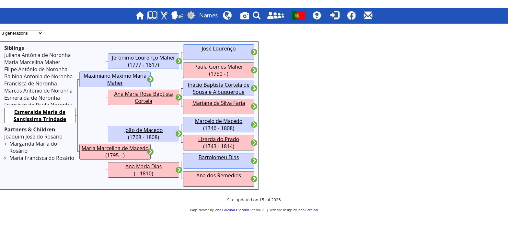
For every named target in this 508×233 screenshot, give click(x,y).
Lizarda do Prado (218, 139)
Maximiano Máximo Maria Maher (115, 79)
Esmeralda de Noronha (32, 97)
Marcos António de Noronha (38, 90)
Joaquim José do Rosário (33, 136)
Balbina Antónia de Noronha (38, 76)
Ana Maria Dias (143, 166)
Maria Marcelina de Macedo (115, 148)
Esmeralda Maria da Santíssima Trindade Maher (40, 119)
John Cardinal (308, 210)
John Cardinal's (225, 210)
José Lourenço (219, 48)
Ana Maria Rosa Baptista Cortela (143, 97)
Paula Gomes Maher (218, 66)
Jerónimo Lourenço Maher (143, 57)
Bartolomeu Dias (219, 157)
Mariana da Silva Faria (218, 102)
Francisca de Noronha (30, 83)
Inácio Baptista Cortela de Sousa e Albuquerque (219, 88)
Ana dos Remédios (218, 175)
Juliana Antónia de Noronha (37, 55)
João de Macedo (143, 130)
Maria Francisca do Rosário (41, 157)
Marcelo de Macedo (219, 121)
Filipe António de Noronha (35, 69)
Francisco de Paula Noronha (38, 104)
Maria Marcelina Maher (32, 62)
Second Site (246, 210)
